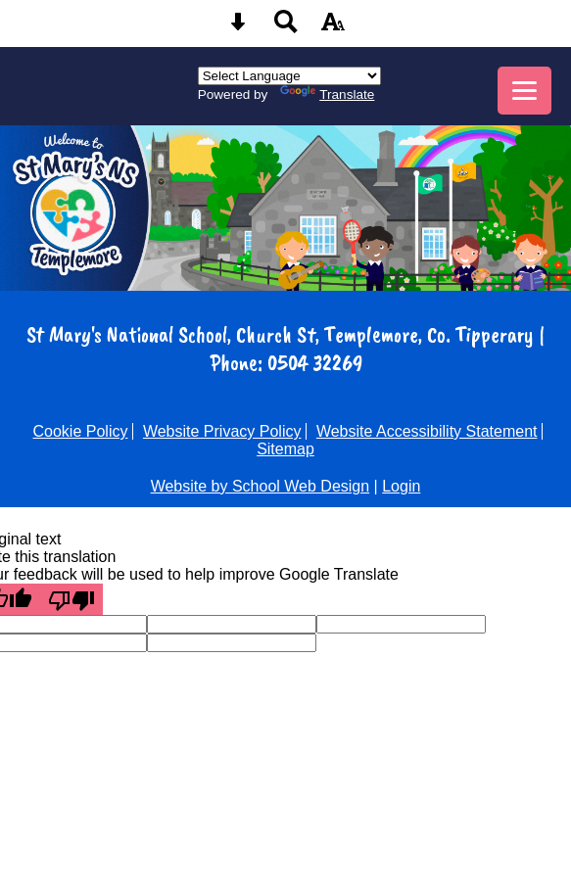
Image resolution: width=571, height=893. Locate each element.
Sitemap (285, 449)
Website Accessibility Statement (427, 431)
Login (401, 486)
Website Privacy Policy (222, 431)
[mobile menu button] (524, 91)
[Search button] (286, 28)
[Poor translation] (71, 599)
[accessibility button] (333, 28)
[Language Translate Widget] (289, 76)
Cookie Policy (80, 431)
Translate (327, 94)
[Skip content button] (238, 28)
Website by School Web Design (260, 486)
